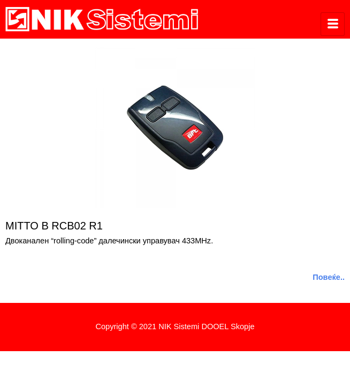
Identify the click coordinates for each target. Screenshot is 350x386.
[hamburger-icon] (333, 24)
